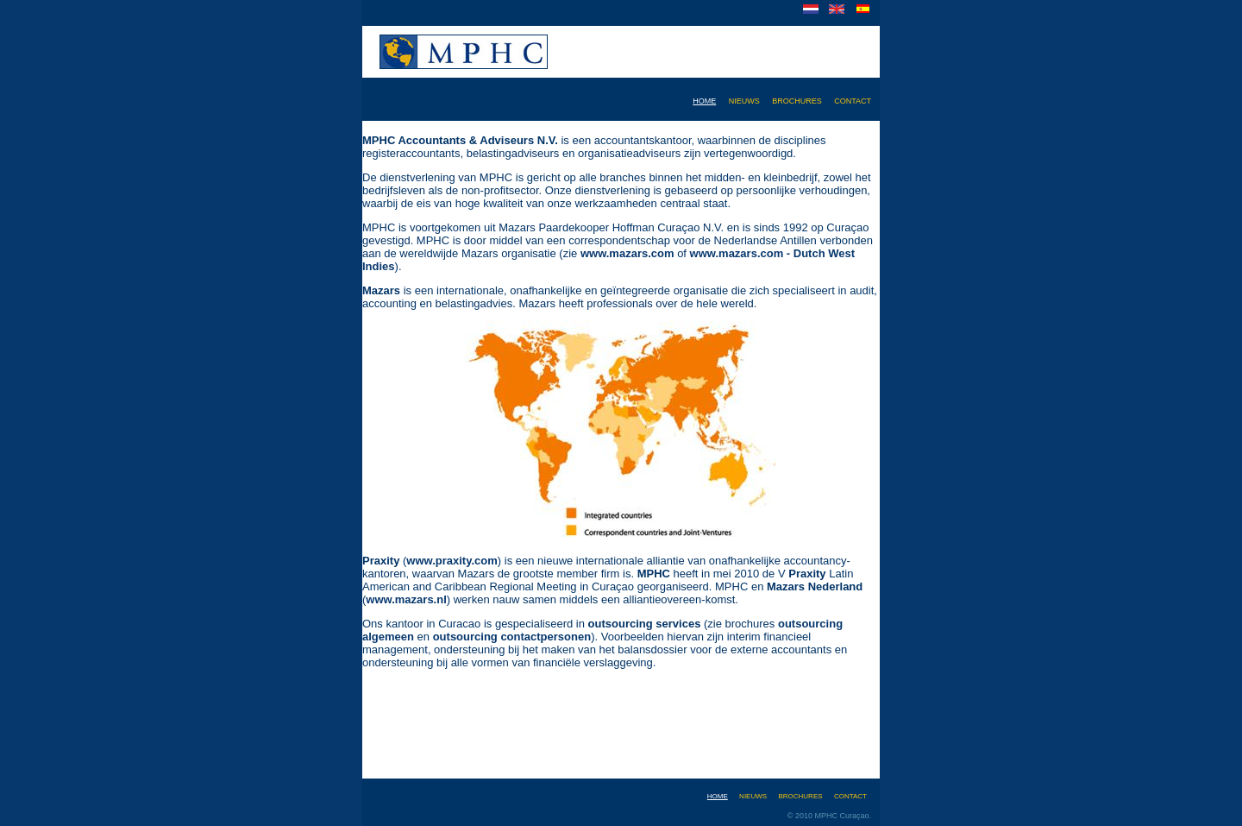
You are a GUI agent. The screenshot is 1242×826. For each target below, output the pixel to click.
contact (852, 99)
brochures (797, 99)
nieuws (744, 99)
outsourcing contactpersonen (512, 636)
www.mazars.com (627, 253)
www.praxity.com (451, 560)
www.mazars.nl (406, 599)
